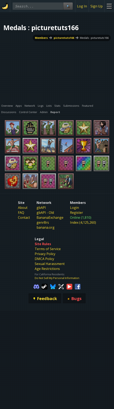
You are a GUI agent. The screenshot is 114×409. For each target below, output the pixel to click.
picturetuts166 (64, 38)
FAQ (21, 212)
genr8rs (43, 222)
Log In (82, 6)
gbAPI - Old (45, 212)
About (22, 207)
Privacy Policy (45, 254)
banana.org (46, 227)
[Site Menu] (109, 6)
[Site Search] (68, 6)
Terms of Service (48, 249)
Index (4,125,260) (83, 222)
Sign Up (96, 6)
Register (76, 212)
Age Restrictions (47, 268)
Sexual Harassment (50, 263)
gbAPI (41, 207)
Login (74, 207)
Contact (24, 217)
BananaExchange (50, 217)
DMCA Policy (44, 259)
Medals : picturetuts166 (94, 38)
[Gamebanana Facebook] (77, 286)
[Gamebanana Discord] (36, 286)
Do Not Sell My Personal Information (57, 278)
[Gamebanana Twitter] (61, 286)
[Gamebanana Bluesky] (53, 286)
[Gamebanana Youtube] (69, 286)
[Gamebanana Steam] (44, 286)
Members (41, 38)
